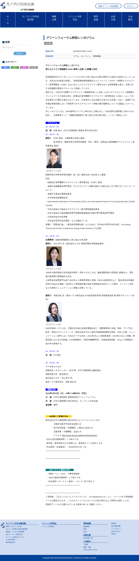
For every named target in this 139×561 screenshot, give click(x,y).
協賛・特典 (87, 547)
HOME (113, 534)
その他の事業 (11, 540)
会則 (85, 532)
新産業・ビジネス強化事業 (16, 532)
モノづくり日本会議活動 (30, 19)
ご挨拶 (85, 544)
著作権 (113, 523)
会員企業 (113, 19)
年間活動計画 (11, 542)
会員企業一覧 (88, 538)
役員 (85, 529)
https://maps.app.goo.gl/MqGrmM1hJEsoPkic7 (81, 437)
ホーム (8, 21)
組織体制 (86, 526)
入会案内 (130, 19)
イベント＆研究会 (75, 19)
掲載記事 (54, 19)
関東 (5, 69)
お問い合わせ (116, 531)
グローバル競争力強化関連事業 (18, 529)
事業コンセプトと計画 (14, 526)
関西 (15, 69)
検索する (20, 55)
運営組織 (96, 19)
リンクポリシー (117, 528)
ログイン (131, 7)
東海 (24, 69)
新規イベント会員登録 (108, 7)
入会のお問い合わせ (91, 550)
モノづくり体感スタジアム (16, 537)
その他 (33, 69)
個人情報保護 (116, 526)
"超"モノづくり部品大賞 (15, 534)
